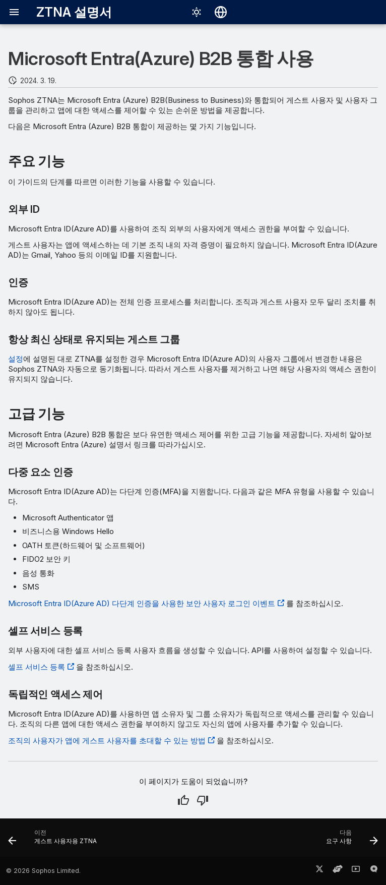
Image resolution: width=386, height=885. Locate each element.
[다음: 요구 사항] (350, 841)
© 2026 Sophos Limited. (43, 870)
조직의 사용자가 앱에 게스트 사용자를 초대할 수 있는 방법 (107, 740)
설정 (15, 359)
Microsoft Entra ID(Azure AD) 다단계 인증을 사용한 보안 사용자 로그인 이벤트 (141, 603)
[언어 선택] (221, 12)
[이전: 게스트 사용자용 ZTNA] (54, 841)
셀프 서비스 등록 (36, 667)
